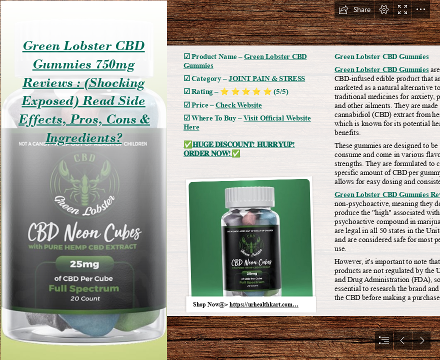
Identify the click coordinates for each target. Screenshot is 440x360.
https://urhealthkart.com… (264, 304)
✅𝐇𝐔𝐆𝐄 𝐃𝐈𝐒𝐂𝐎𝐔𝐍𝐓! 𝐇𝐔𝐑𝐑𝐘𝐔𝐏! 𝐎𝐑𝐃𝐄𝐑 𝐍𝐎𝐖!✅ (239, 149)
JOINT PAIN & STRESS (266, 78)
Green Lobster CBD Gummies (381, 70)
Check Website (239, 105)
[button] (354, 9)
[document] (220, 180)
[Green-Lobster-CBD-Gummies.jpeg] (83, 180)
